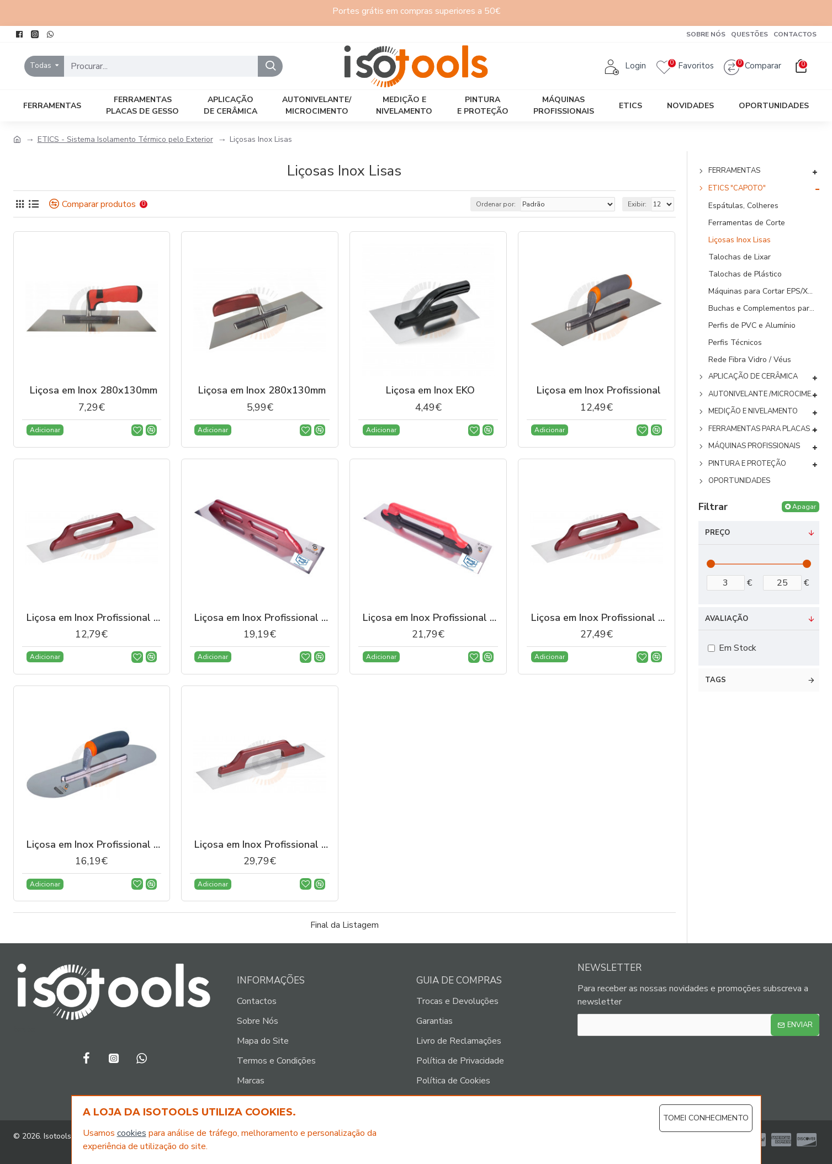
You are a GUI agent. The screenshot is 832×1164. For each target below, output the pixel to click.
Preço (717, 533)
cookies (131, 1133)
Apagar (804, 506)
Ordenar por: (496, 204)
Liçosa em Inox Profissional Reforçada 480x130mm (262, 844)
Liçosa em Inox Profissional (599, 390)
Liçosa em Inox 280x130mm (93, 390)
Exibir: (637, 204)
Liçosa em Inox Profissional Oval (94, 844)
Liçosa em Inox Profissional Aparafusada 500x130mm (598, 618)
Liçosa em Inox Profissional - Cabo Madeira (94, 618)
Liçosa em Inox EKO (430, 390)
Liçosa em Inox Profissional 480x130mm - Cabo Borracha (430, 618)
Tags (715, 680)
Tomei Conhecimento (706, 1118)
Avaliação (726, 619)
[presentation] (663, 1064)
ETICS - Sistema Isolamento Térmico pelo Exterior (125, 139)
